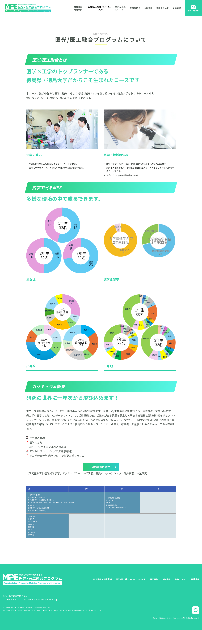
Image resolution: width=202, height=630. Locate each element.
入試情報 (148, 8)
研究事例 (154, 579)
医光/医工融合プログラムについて (99, 8)
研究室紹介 (135, 8)
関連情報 (176, 8)
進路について (162, 8)
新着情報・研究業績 (79, 8)
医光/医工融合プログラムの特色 (131, 579)
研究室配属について (120, 8)
